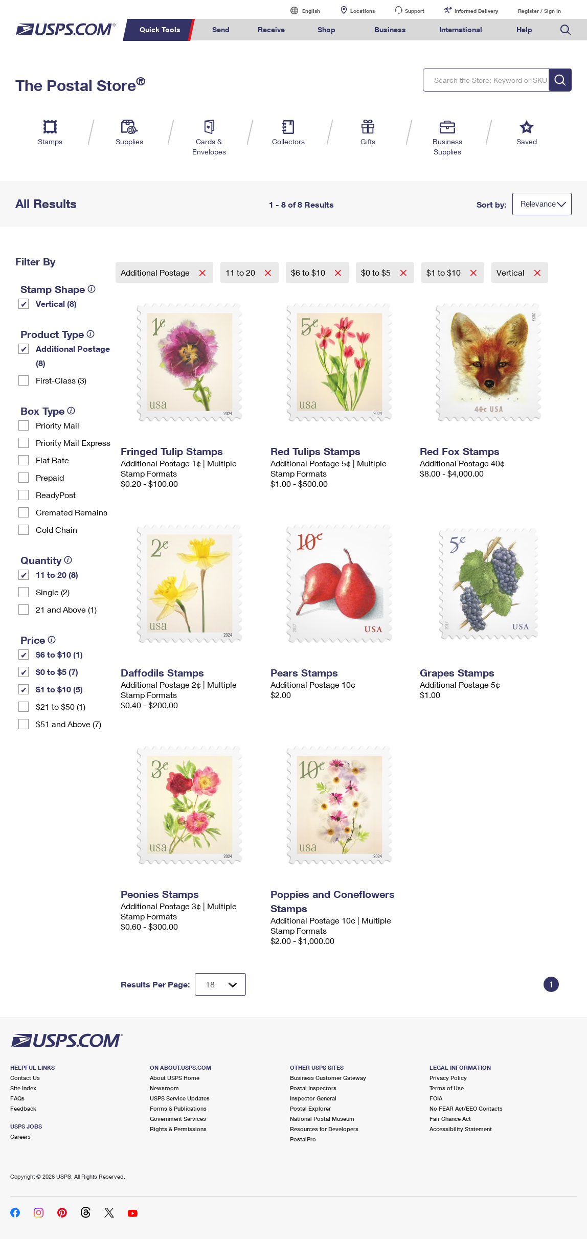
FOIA (436, 1098)
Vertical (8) (56, 303)
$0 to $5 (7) (57, 672)
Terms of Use (447, 1088)
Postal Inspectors (313, 1088)
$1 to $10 (444, 272)
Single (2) (53, 592)
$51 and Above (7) (68, 724)
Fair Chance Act (450, 1118)
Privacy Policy (448, 1077)
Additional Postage (156, 272)
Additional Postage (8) (73, 356)
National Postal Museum (322, 1118)
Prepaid (50, 477)
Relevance (538, 203)
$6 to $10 (309, 272)
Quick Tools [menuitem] (160, 29)
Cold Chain (56, 529)
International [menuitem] (460, 29)
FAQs (17, 1098)
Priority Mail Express (73, 442)
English (300, 10)
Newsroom (164, 1088)
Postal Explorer (310, 1108)
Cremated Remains (71, 512)
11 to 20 (241, 272)
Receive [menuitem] (271, 29)
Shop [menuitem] (326, 29)
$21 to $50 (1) (60, 706)
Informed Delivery (476, 11)
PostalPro (303, 1139)
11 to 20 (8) (57, 574)
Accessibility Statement (461, 1128)
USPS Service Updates (180, 1098)
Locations (362, 11)
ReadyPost (56, 495)
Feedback (23, 1108)
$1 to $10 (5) (59, 689)
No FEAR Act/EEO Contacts (466, 1108)
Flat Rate (52, 460)
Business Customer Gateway (328, 1077)
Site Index (23, 1088)
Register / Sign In (539, 11)
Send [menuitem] (221, 29)
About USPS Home (174, 1077)
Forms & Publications (178, 1108)
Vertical (511, 272)
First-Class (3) (61, 380)
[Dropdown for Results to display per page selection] (220, 984)
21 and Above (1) (66, 609)
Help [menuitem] (524, 29)
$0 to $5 (377, 272)
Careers (20, 1136)
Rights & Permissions (178, 1128)
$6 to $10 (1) (59, 654)
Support (414, 11)
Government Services (178, 1118)
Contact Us (25, 1077)
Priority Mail (57, 425)
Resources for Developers (324, 1128)
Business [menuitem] (390, 29)
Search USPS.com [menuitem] (565, 30)
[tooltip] (91, 289)
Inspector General (313, 1098)
